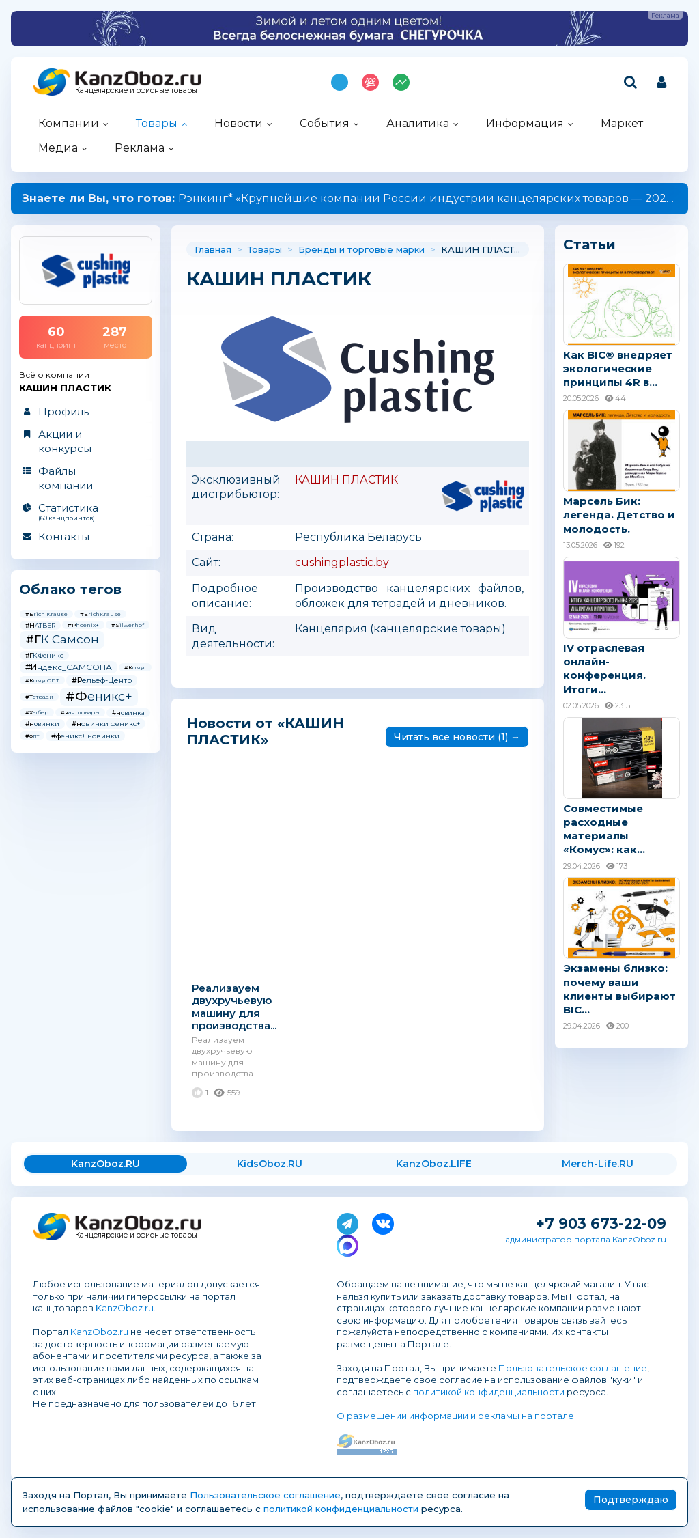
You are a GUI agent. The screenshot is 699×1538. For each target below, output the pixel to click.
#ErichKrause (100, 614)
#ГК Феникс (44, 655)
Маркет (622, 123)
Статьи (589, 244)
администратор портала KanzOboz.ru (585, 1239)
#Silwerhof (127, 624)
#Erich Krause (46, 614)
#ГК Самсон (62, 639)
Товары (156, 123)
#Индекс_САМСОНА (68, 667)
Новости (238, 123)
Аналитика (417, 123)
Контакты (63, 536)
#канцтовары (80, 712)
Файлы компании (65, 478)
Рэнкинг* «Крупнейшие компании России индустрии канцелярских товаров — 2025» (350, 198)
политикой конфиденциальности (489, 1391)
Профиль (63, 411)
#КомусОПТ (42, 680)
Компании (68, 123)
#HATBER (40, 625)
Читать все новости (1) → (457, 737)
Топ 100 (370, 82)
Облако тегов (70, 589)
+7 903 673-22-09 (601, 1223)
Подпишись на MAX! (339, 82)
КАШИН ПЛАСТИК (346, 479)
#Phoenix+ (83, 624)
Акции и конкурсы (64, 441)
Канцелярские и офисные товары (136, 90)
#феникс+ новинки (85, 735)
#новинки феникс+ (106, 723)
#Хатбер (36, 712)
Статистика (85, 511)
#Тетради (39, 696)
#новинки (42, 723)
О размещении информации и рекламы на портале (455, 1415)
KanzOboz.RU (105, 1164)
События (325, 123)
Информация (525, 123)
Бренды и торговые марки (361, 249)
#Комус (135, 667)
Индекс (401, 82)
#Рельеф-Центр (102, 680)
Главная (213, 249)
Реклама (140, 147)
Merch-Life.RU (597, 1164)
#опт (32, 735)
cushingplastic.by (342, 562)
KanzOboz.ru (125, 1307)
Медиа (58, 147)
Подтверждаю (630, 1500)
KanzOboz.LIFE (434, 1164)
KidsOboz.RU (269, 1164)
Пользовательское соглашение (572, 1367)
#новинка (128, 712)
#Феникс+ (99, 696)
